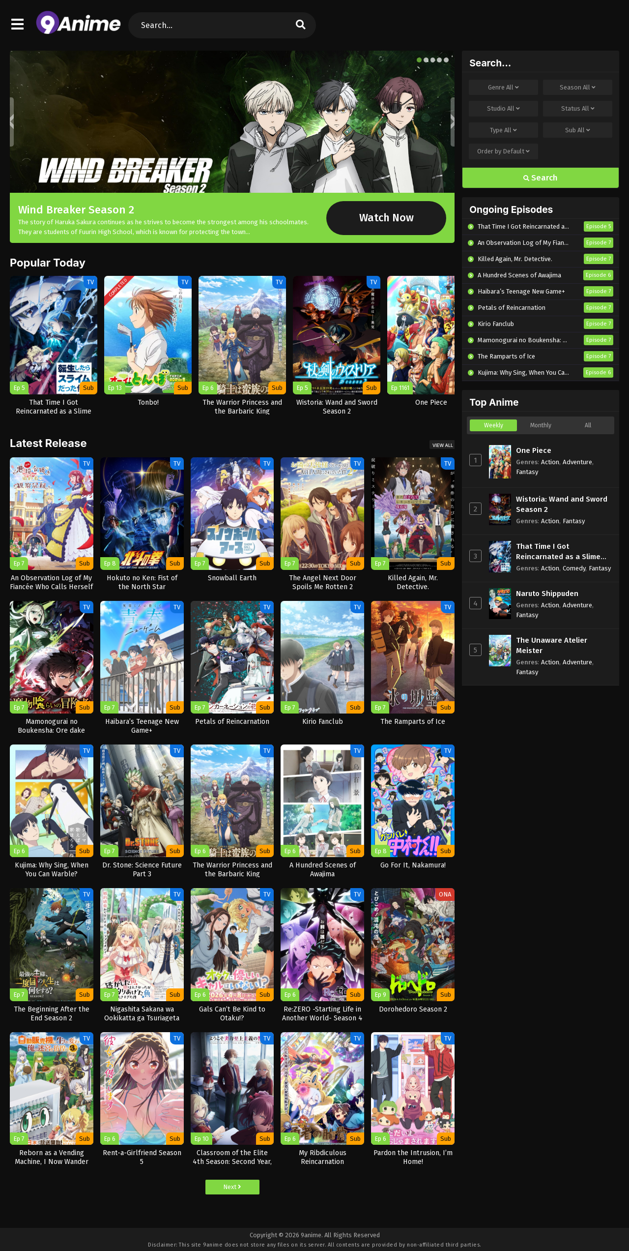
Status (578, 108)
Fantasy (527, 472)
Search (540, 178)
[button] (419, 60)
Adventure (577, 462)
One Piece (533, 450)
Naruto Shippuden (547, 593)
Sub (577, 130)
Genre (503, 87)
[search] (300, 25)
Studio (503, 108)
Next (232, 1187)
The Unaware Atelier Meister (551, 645)
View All (442, 445)
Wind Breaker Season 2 (76, 209)
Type (503, 130)
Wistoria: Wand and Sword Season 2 (561, 504)
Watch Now (386, 217)
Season (578, 87)
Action (550, 462)
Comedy (574, 568)
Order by (503, 151)
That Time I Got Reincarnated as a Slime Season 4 (558, 552)
